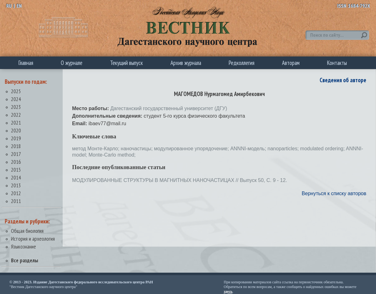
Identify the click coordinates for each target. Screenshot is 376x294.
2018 (16, 146)
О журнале (71, 63)
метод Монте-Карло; (96, 148)
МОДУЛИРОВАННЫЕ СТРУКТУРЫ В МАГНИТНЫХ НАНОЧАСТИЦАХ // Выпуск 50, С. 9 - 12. (179, 180)
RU (9, 6)
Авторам (291, 63)
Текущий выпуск (126, 63)
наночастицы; (137, 148)
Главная (25, 63)
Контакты (337, 63)
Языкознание (23, 246)
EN (19, 6)
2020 (16, 130)
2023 (16, 106)
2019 (16, 138)
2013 (16, 185)
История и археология (33, 238)
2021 (16, 122)
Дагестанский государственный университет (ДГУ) (168, 108)
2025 (16, 91)
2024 (16, 99)
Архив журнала (185, 63)
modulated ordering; (323, 148)
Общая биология (27, 230)
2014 (16, 177)
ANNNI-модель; (249, 148)
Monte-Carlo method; (111, 155)
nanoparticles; (284, 148)
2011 (16, 201)
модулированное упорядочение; (192, 148)
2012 (16, 193)
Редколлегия (241, 63)
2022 (16, 114)
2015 (16, 169)
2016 (16, 161)
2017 (16, 154)
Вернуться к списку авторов (334, 193)
